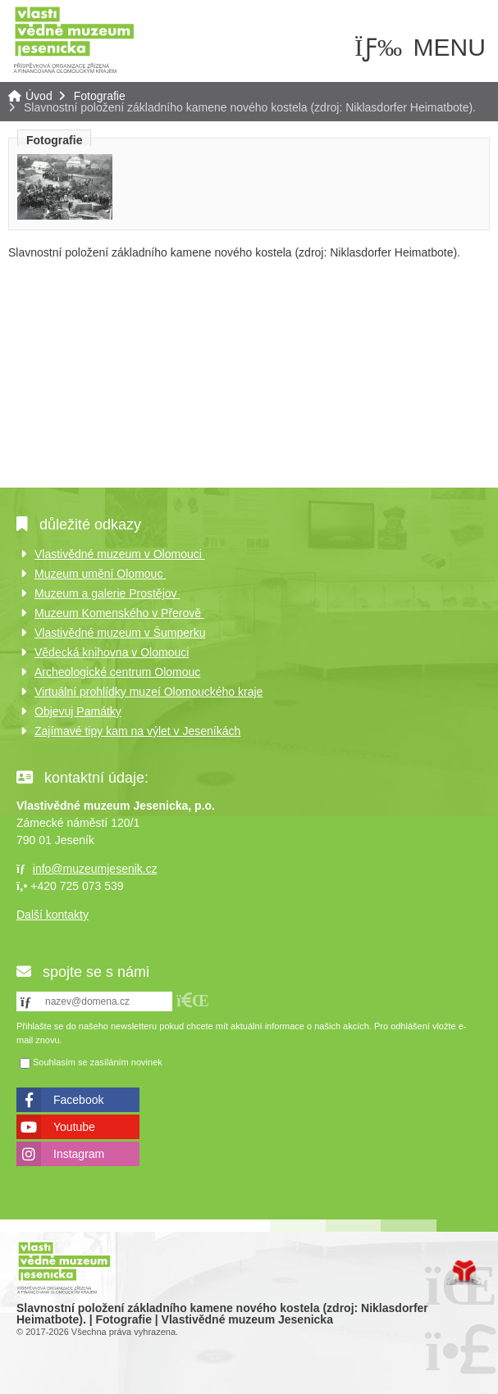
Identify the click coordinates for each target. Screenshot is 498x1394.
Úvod (73, 39)
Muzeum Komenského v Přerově (119, 613)
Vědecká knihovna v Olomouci (111, 652)
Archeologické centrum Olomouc (117, 672)
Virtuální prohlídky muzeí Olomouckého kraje (148, 691)
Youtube (74, 1126)
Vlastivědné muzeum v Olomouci (119, 554)
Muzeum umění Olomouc (100, 573)
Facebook (78, 1099)
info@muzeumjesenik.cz (95, 868)
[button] (192, 1000)
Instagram (78, 1153)
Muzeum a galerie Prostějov (107, 593)
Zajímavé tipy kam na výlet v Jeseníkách (137, 731)
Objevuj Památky (77, 711)
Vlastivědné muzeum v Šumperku (120, 632)
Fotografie (100, 96)
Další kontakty (52, 914)
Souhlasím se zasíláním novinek (97, 1062)
